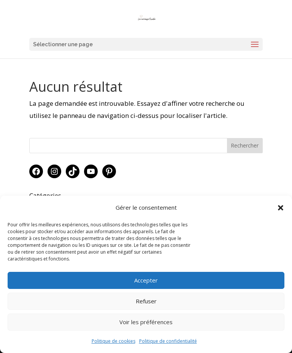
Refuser (146, 301)
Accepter (146, 280)
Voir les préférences (146, 322)
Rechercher (245, 145)
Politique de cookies (113, 341)
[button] (280, 208)
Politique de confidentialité (168, 341)
